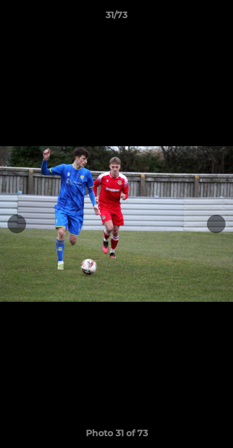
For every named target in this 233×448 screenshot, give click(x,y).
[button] (218, 18)
